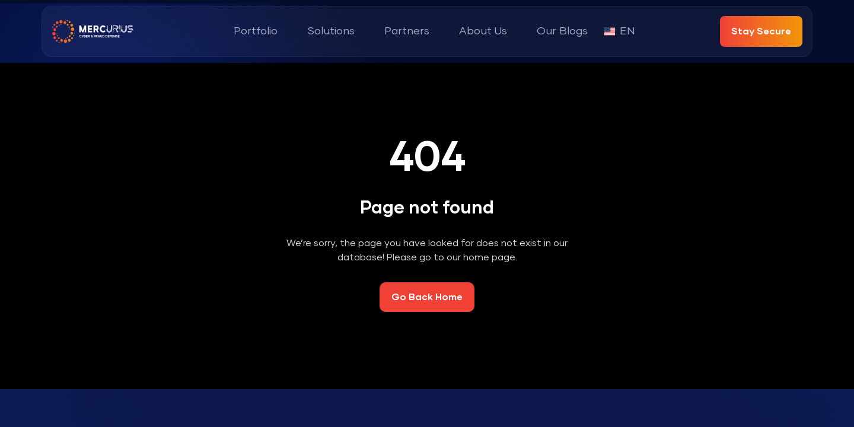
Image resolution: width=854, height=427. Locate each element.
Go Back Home (427, 297)
